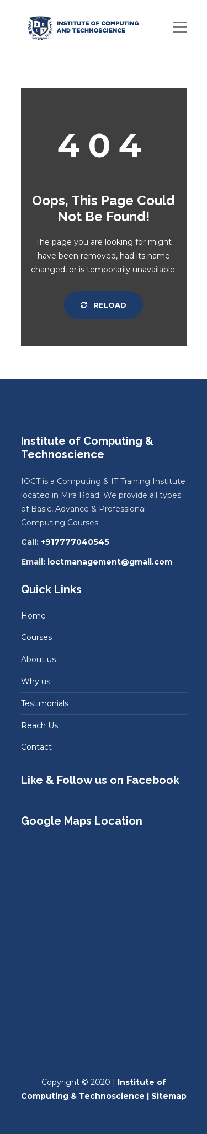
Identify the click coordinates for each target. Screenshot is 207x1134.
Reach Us (39, 725)
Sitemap (169, 1096)
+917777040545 (75, 542)
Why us (35, 681)
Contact (36, 747)
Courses (36, 637)
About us (38, 659)
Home (33, 616)
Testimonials (44, 703)
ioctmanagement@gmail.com (109, 562)
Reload (103, 304)
